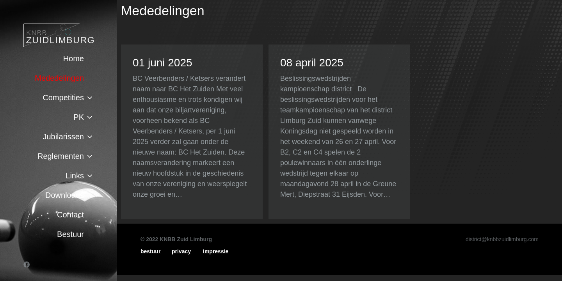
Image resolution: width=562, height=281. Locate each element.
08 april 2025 (311, 63)
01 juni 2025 (162, 63)
